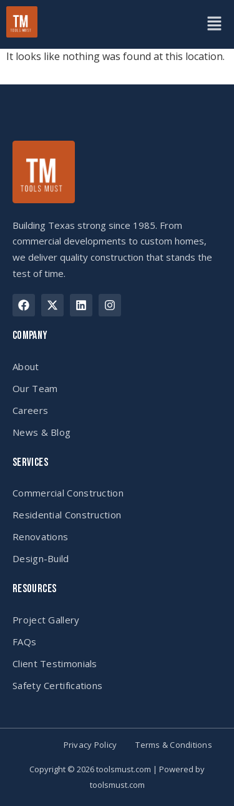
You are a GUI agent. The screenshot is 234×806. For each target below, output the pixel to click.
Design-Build (40, 558)
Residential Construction (66, 514)
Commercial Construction (68, 492)
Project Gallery (46, 619)
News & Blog (41, 432)
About (25, 366)
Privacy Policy (90, 745)
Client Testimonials (54, 663)
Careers (30, 410)
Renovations (40, 536)
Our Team (34, 388)
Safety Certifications (57, 685)
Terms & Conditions (173, 745)
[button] (214, 24)
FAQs (24, 641)
